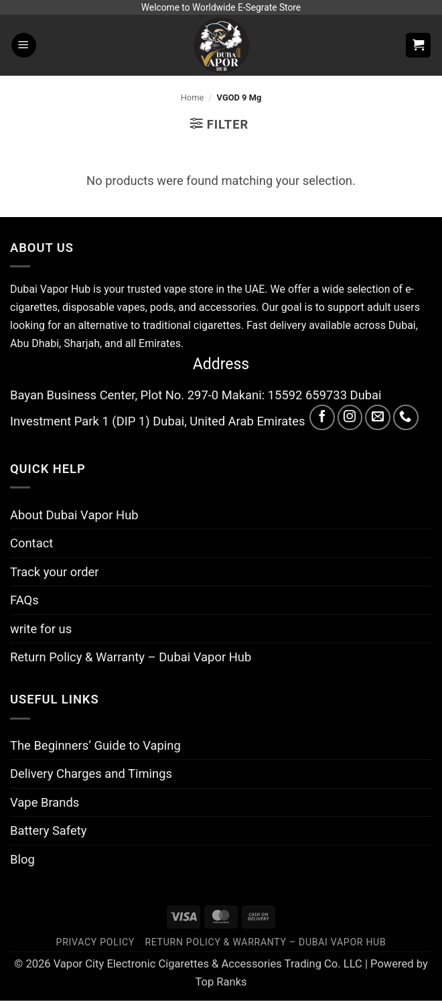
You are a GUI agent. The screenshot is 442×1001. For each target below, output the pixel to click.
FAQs (24, 600)
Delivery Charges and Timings (91, 773)
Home (192, 97)
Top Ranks (220, 982)
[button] (23, 45)
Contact (31, 543)
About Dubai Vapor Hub (74, 515)
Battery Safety (48, 830)
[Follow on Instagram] (350, 417)
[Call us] (406, 417)
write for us (41, 629)
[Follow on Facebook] (322, 417)
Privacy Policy (95, 942)
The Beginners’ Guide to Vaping (95, 745)
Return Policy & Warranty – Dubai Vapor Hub (130, 657)
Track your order (54, 572)
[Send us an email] (377, 417)
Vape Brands (44, 802)
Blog (22, 859)
